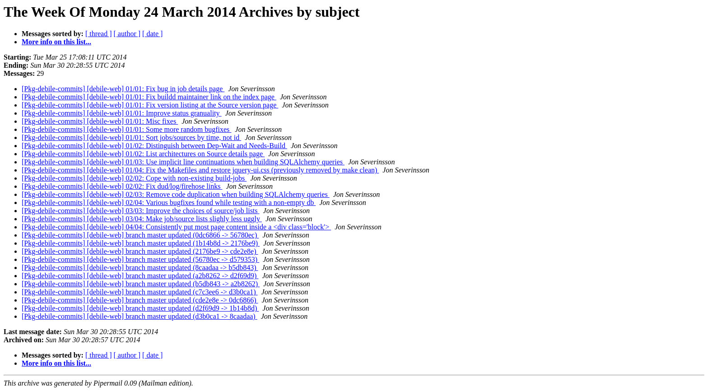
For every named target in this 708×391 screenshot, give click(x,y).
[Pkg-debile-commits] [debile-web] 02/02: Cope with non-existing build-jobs (134, 178)
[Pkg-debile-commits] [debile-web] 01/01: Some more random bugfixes (126, 129)
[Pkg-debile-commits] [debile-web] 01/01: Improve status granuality (122, 113)
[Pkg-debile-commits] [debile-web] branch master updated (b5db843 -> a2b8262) (141, 284)
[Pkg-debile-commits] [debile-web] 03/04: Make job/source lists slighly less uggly (142, 219)
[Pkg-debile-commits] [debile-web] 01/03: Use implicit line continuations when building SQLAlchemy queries (183, 162)
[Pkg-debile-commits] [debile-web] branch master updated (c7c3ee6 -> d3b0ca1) (140, 292)
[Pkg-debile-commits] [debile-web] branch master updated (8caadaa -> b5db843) (140, 267)
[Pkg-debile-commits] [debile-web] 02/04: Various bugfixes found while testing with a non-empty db (169, 202)
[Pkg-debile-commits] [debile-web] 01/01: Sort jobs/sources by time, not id (131, 137)
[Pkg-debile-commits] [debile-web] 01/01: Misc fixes (100, 121)
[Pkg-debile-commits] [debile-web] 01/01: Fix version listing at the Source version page (150, 105)
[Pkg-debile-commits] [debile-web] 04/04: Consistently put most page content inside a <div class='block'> (176, 227)
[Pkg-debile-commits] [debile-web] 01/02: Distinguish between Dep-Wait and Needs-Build (154, 145)
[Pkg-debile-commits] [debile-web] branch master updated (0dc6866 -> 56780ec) (140, 235)
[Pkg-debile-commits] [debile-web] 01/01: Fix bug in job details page (123, 89)
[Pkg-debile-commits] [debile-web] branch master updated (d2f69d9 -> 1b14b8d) (140, 308)
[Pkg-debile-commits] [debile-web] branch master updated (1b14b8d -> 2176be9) (141, 243)
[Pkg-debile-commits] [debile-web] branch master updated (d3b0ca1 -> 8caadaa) (139, 316)
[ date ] (152, 33)
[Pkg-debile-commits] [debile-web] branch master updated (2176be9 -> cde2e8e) (140, 251)
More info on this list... (56, 42)
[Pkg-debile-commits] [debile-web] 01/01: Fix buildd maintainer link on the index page (149, 97)
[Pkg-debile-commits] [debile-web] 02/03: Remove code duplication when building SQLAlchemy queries (176, 194)
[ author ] (127, 33)
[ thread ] (98, 33)
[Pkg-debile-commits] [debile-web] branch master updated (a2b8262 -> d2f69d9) (140, 275)
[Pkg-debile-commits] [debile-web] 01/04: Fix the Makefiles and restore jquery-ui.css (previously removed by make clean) (200, 170)
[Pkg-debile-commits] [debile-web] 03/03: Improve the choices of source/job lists (141, 210)
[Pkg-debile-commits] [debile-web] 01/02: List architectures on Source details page (143, 154)
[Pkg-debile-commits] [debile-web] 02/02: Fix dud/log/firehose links (122, 186)
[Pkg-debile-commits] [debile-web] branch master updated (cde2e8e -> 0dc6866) (140, 300)
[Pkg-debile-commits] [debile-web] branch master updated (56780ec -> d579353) (140, 259)
